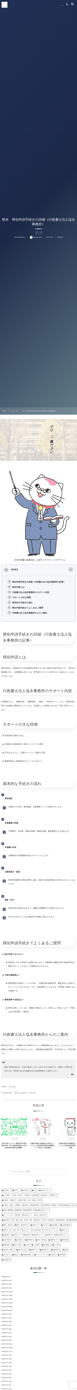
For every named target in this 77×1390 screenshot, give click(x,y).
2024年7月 (4, 1363)
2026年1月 (4, 1295)
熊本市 (16, 1190)
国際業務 (30, 1240)
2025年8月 (4, 1314)
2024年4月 (4, 1374)
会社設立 (26, 1190)
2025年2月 (4, 1336)
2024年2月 (4, 1381)
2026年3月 (4, 1288)
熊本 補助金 (42, 1240)
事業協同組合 (27, 1255)
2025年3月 (4, 1333)
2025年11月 (5, 1303)
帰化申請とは (18, 587)
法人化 (45, 1225)
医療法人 (34, 1250)
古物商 (53, 1255)
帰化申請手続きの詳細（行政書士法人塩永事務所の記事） (38, 582)
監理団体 (46, 1245)
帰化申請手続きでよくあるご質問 (27, 608)
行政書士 (6, 1190)
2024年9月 (4, 1355)
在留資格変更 (66, 1225)
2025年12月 (5, 1299)
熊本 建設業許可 (22, 1225)
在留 (27, 1245)
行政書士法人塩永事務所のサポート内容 (30, 592)
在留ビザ (35, 1225)
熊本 (34, 1190)
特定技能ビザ (8, 1240)
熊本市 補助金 (8, 1250)
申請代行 (19, 1240)
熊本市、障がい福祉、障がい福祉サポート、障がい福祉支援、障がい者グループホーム (30, 1230)
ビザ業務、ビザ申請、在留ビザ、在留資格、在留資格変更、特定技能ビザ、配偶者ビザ (30, 1195)
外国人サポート (46, 1190)
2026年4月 (4, 1284)
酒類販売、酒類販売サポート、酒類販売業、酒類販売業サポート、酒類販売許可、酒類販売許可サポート (36, 1235)
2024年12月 (5, 1344)
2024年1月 (4, 1385)
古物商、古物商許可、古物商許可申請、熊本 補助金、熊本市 (23, 1200)
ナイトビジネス (41, 1255)
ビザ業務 (36, 1245)
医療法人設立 (22, 1250)
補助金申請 (56, 1250)
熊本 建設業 (8, 1225)
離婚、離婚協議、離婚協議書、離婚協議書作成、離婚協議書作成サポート (26, 1210)
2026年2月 (4, 1292)
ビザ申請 (57, 1245)
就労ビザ (65, 1230)
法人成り (6, 1255)
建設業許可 (45, 1250)
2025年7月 (4, 1318)
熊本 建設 (17, 1245)
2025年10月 (5, 1306)
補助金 (16, 1255)
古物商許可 (7, 1260)
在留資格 (54, 1225)
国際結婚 (6, 1245)
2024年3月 (4, 1377)
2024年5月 (4, 1370)
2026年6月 (4, 1277)
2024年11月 (5, 1347)
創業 (66, 1250)
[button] (70, 569)
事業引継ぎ (65, 1240)
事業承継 (62, 1255)
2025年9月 (4, 1310)
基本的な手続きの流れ (22, 602)
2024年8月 (4, 1359)
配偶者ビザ (54, 1240)
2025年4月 (4, 1329)
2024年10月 (5, 1351)
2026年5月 (4, 1280)
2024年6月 (4, 1366)
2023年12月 (5, 1389)
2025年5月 (4, 1325)
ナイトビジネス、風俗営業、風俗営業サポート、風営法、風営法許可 (25, 1215)
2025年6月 (4, 1321)
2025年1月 (4, 1340)
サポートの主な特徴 (21, 597)
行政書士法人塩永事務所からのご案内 (29, 613)
